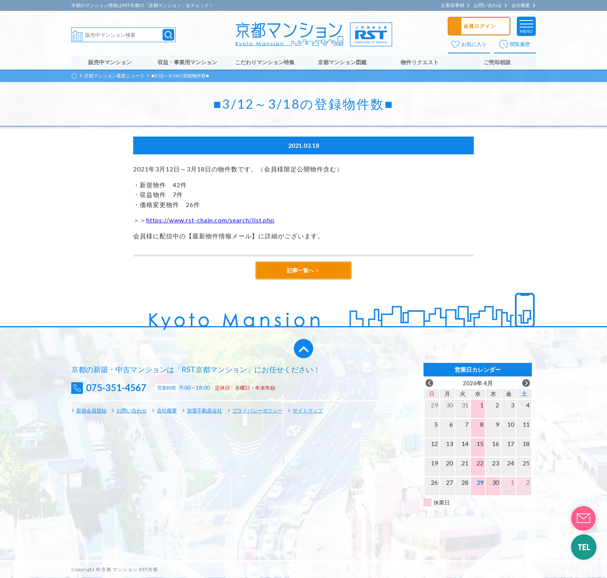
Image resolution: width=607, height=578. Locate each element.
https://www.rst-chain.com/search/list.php (210, 220)
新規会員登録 (91, 410)
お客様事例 (452, 5)
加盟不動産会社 (204, 410)
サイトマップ (308, 410)
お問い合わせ (488, 5)
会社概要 (520, 5)
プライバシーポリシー (257, 410)
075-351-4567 (118, 388)
